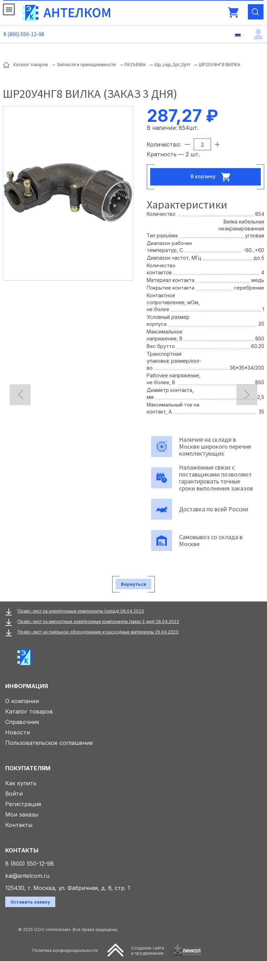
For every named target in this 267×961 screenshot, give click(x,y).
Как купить (21, 783)
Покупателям (27, 768)
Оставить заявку (30, 902)
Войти (14, 793)
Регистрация (23, 804)
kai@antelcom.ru (27, 875)
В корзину (212, 177)
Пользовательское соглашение (49, 742)
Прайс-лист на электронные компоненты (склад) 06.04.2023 (80, 611)
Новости (17, 732)
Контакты (18, 824)
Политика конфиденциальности (65, 950)
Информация (26, 686)
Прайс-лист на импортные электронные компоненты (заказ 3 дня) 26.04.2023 (98, 621)
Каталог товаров (29, 711)
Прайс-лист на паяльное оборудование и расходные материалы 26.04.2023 (97, 632)
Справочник (22, 721)
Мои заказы (21, 814)
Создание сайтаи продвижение (147, 950)
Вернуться (133, 584)
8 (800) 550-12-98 (23, 34)
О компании (22, 701)
